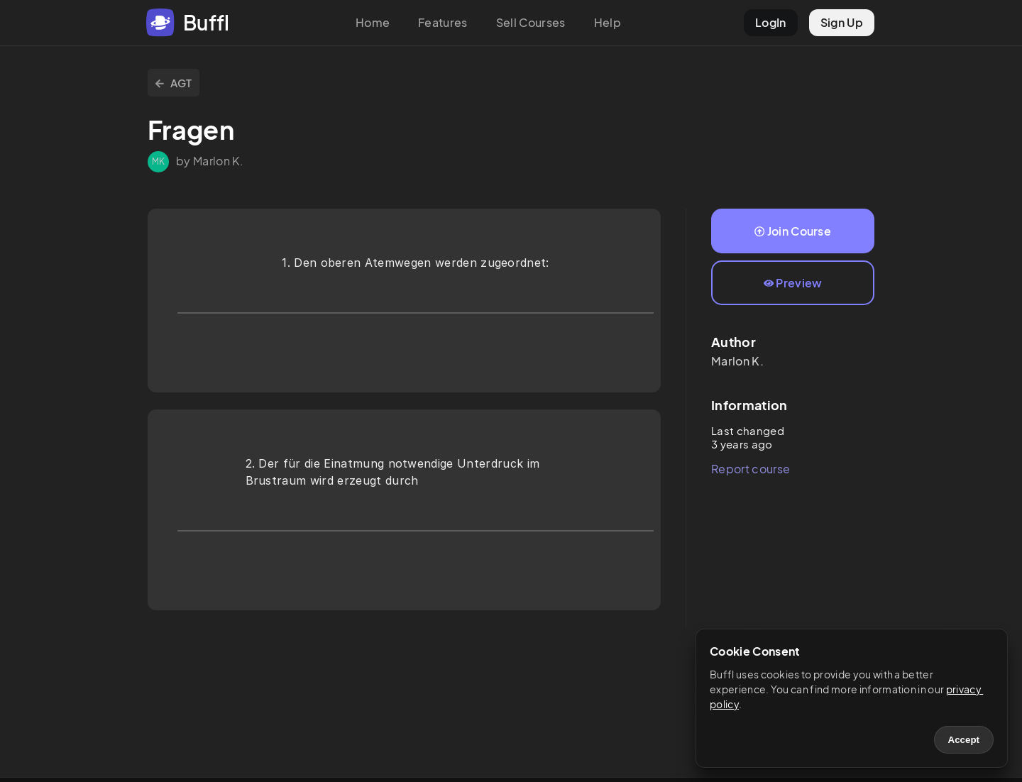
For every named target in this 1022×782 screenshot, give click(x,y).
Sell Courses (531, 22)
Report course (750, 468)
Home (373, 22)
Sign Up (841, 22)
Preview (793, 282)
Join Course (792, 231)
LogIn (770, 22)
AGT (173, 82)
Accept (963, 739)
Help (607, 22)
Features (443, 22)
